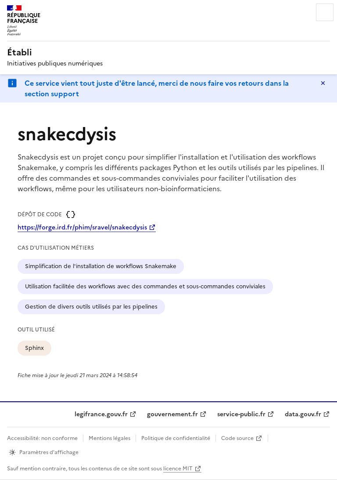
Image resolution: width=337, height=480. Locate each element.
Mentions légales (109, 438)
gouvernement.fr (172, 414)
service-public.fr (241, 414)
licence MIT (178, 469)
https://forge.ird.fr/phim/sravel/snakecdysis (82, 227)
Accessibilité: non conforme (42, 438)
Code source (237, 438)
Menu (324, 12)
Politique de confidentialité (175, 438)
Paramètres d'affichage (49, 452)
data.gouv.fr (303, 414)
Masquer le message (323, 83)
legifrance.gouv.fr (101, 414)
